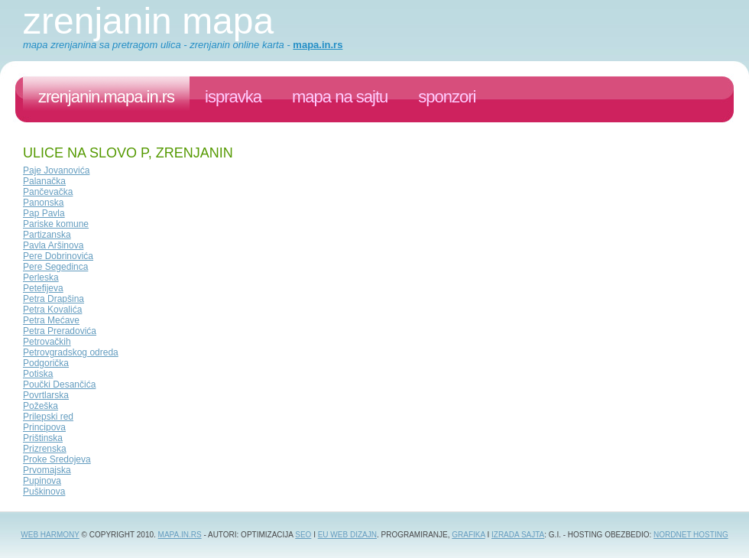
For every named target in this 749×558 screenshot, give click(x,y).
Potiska (38, 373)
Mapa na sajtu (339, 96)
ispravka (233, 96)
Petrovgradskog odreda (70, 352)
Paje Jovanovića (56, 170)
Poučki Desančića (59, 384)
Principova (44, 427)
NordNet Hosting (690, 534)
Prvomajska (47, 470)
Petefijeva (43, 288)
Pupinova (42, 480)
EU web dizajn (347, 534)
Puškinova (44, 491)
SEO (303, 534)
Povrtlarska (46, 395)
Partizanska (47, 234)
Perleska (41, 277)
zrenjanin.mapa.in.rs (106, 96)
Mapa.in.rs (180, 534)
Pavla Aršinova (53, 245)
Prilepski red (48, 416)
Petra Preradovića (59, 331)
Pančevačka (48, 192)
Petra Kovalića (52, 309)
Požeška (40, 406)
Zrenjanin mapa (148, 21)
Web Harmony (50, 534)
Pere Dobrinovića (58, 256)
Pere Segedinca (55, 266)
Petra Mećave (51, 320)
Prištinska (43, 438)
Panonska (43, 202)
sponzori (446, 96)
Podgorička (46, 363)
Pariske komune (56, 224)
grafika (468, 534)
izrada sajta (517, 534)
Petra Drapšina (53, 299)
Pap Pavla (44, 213)
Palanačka (44, 181)
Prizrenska (44, 448)
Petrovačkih (47, 341)
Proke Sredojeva (57, 459)
